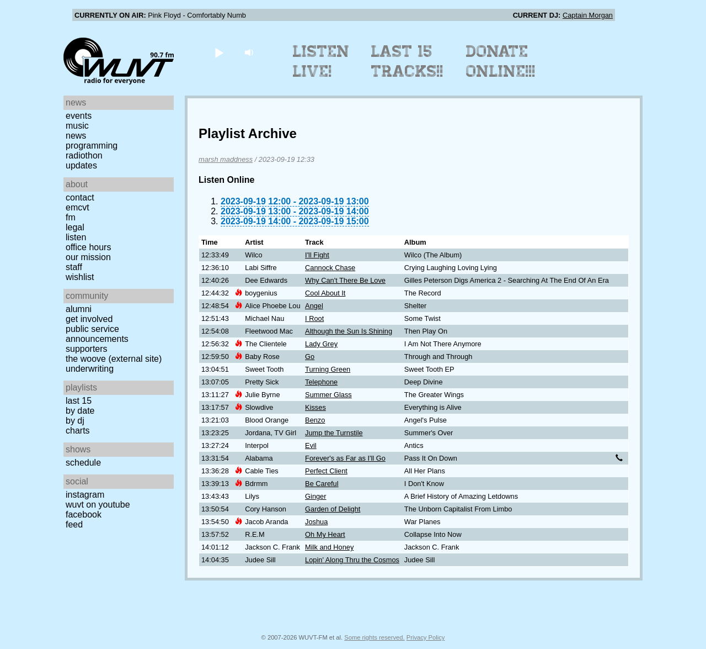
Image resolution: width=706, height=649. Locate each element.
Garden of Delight (332, 509)
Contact (80, 197)
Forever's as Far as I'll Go (345, 458)
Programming (91, 145)
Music (77, 125)
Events (79, 115)
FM (71, 217)
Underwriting (90, 368)
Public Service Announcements (97, 334)
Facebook (83, 514)
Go (309, 356)
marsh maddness (226, 159)
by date (80, 410)
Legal (75, 227)
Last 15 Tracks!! (407, 61)
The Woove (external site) (114, 358)
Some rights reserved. (374, 637)
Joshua (316, 522)
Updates (81, 165)
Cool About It (325, 293)
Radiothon (84, 155)
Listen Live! (321, 61)
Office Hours (88, 247)
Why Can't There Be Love (345, 280)
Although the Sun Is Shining (348, 331)
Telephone (321, 382)
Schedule (83, 462)
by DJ (75, 420)
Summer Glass (328, 395)
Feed (74, 524)
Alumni (79, 309)
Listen (76, 237)
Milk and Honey (329, 547)
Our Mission (88, 257)
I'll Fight (317, 255)
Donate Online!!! (501, 61)
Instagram (85, 494)
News (76, 135)
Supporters (87, 348)
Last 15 (79, 400)
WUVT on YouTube (98, 504)
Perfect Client (326, 471)
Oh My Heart (325, 534)
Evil (311, 445)
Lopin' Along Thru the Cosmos (352, 560)
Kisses (315, 407)
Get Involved (89, 319)
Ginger (315, 496)
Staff (74, 267)
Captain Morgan (588, 15)
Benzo (315, 420)
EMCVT (77, 207)
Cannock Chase (330, 267)
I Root (314, 318)
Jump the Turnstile (334, 433)
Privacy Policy (426, 637)
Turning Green (327, 369)
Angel (314, 306)
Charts (78, 430)
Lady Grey (321, 344)
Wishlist (80, 277)
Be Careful (321, 483)
